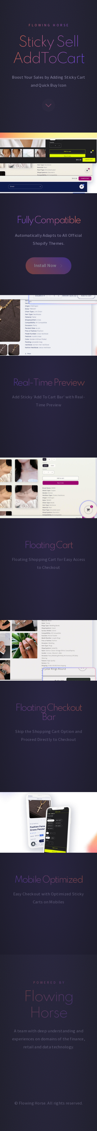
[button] (48, 106)
